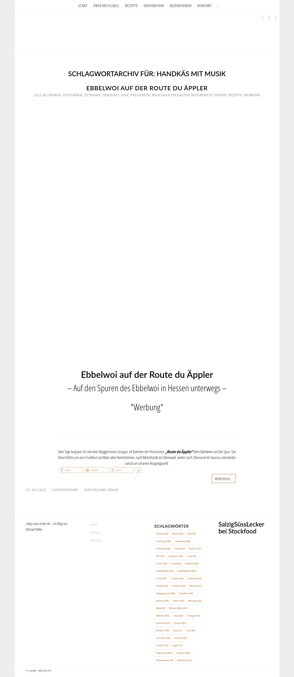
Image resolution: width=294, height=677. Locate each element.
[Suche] (217, 5)
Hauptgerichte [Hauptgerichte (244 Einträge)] (165, 593)
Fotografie (72, 95)
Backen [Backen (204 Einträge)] (162, 533)
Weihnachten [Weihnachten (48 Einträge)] (164, 660)
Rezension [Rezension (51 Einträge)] (163, 623)
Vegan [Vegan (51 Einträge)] (177, 645)
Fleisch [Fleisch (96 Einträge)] (161, 563)
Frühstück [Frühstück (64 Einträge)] (194, 578)
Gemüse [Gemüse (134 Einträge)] (178, 585)
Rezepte (235, 95)
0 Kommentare (65, 490)
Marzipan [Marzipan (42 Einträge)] (194, 600)
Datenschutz (96, 540)
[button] (70, 470)
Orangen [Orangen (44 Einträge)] (193, 615)
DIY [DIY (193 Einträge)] (160, 556)
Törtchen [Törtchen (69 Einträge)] (180, 638)
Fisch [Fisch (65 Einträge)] (191, 556)
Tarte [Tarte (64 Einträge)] (190, 630)
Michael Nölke (105, 490)
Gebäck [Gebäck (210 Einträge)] (162, 585)
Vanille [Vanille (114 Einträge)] (162, 645)
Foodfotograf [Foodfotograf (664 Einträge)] (164, 570)
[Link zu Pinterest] (276, 18)
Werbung (252, 95)
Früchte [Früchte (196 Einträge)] (177, 578)
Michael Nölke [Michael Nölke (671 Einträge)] (178, 608)
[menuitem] (82, 5)
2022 (37, 95)
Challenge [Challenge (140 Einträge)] (163, 541)
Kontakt (93, 525)
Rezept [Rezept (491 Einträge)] (180, 623)
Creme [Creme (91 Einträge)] (180, 548)
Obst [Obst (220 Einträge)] (178, 615)
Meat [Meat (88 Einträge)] (160, 608)
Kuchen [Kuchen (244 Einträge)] (162, 600)
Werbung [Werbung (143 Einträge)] (184, 660)
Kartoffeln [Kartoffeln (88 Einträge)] (186, 593)
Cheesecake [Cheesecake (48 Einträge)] (182, 541)
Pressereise (140, 95)
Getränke (92, 95)
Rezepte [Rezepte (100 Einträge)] (162, 630)
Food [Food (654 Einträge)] (176, 563)
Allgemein (52, 95)
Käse (125, 95)
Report (221, 95)
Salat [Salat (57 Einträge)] (177, 630)
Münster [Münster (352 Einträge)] (162, 615)
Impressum (95, 532)
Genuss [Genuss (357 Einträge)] (195, 585)
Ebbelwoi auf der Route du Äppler (147, 88)
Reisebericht (202, 95)
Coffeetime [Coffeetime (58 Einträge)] (163, 548)
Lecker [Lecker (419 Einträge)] (178, 600)
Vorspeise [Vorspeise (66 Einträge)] (183, 652)
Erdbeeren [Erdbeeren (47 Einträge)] (176, 556)
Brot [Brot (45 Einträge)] (192, 533)
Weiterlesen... (224, 478)
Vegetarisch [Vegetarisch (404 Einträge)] (164, 652)
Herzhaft (111, 95)
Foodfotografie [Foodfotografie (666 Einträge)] (187, 570)
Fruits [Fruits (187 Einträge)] (161, 578)
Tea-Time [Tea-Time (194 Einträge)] (163, 638)
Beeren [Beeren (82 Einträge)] (177, 533)
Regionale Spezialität (171, 95)
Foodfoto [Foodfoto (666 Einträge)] (192, 563)
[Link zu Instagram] (269, 18)
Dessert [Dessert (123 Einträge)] (195, 548)
